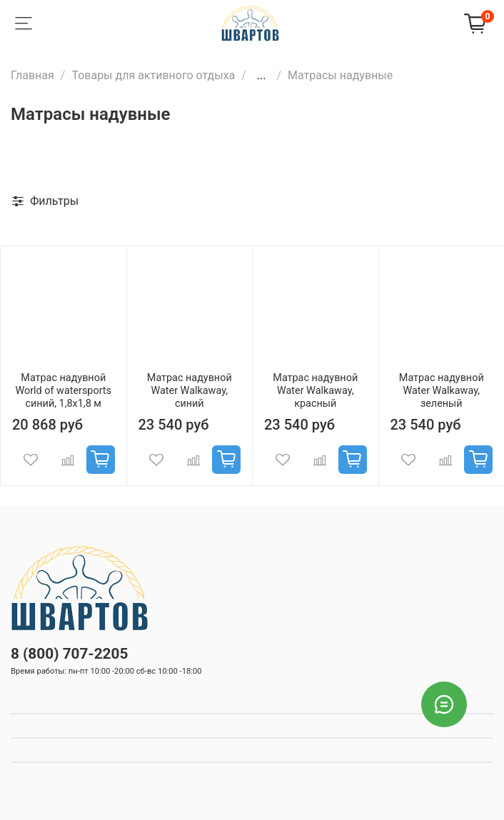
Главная (32, 75)
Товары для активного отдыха (153, 75)
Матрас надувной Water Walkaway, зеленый (441, 391)
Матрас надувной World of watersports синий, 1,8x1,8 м (63, 391)
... (261, 75)
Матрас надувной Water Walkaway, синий (189, 391)
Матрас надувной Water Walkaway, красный (315, 391)
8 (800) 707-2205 (69, 653)
